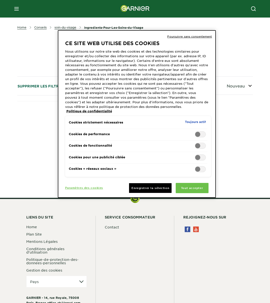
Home (31, 227)
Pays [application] (34, 281)
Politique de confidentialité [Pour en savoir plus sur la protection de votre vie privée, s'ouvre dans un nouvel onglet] (89, 111)
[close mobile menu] (16, 9)
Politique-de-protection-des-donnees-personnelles (52, 261)
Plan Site (34, 234)
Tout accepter (192, 187)
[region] (137, 114)
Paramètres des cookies (84, 187)
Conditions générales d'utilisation (45, 250)
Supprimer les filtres (40, 86)
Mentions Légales (42, 241)
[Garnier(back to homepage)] (135, 8)
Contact (112, 227)
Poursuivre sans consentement (189, 36)
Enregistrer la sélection (150, 187)
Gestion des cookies (44, 270)
